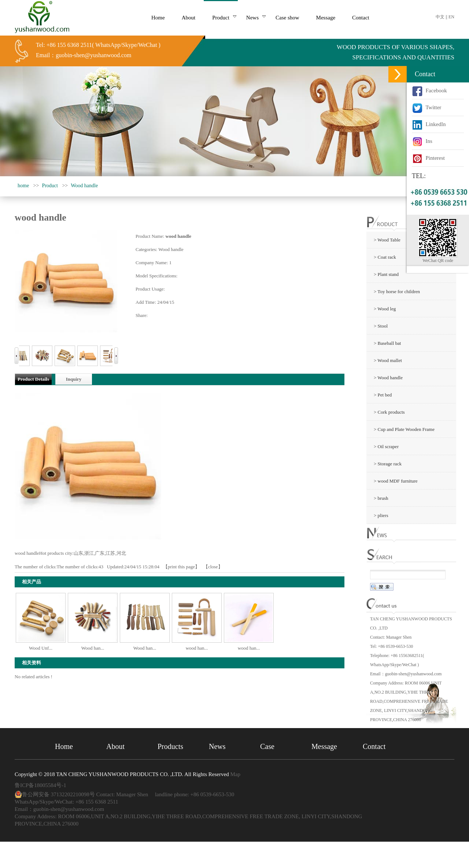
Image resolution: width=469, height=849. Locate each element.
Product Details (33, 379)
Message (324, 746)
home (23, 185)
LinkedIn (429, 124)
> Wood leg (385, 308)
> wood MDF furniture (396, 481)
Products (170, 746)
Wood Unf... (40, 648)
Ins (422, 141)
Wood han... (92, 648)
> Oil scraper (386, 446)
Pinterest (428, 158)
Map (235, 774)
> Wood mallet (388, 360)
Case (267, 746)
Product (50, 185)
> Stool (381, 326)
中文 (440, 16)
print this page (181, 566)
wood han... (197, 648)
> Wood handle (388, 377)
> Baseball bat (387, 343)
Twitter (426, 107)
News (217, 746)
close (213, 566)
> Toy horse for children (397, 291)
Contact (374, 746)
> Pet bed (383, 395)
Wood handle (84, 185)
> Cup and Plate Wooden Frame (404, 429)
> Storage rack (388, 463)
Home (64, 746)
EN (451, 16)
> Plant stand (386, 274)
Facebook (429, 90)
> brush (381, 498)
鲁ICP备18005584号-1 (40, 785)
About (115, 746)
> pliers (381, 515)
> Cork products (389, 412)
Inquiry (74, 379)
